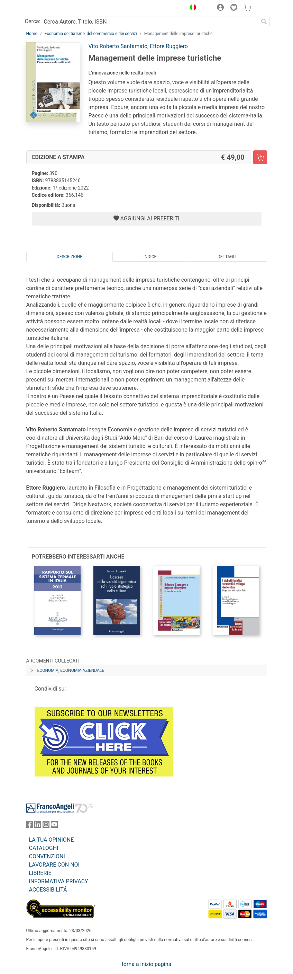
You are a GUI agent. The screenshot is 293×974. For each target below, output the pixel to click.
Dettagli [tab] (227, 256)
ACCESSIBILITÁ (48, 889)
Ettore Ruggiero (169, 46)
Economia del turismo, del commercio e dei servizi (91, 33)
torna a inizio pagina (146, 964)
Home (31, 33)
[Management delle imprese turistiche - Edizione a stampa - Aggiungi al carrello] (260, 157)
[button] (191, 8)
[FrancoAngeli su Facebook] (29, 826)
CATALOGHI (43, 848)
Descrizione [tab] (69, 256)
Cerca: (32, 21)
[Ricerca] (264, 21)
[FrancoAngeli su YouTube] (54, 826)
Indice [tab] (150, 256)
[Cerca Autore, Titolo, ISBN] (150, 21)
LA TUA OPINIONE (51, 839)
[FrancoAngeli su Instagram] (46, 826)
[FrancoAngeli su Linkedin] (37, 826)
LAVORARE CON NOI (54, 864)
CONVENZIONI (47, 856)
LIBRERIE (40, 873)
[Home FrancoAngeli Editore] (49, 8)
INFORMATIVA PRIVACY (58, 881)
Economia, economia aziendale (70, 670)
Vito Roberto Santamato (118, 46)
